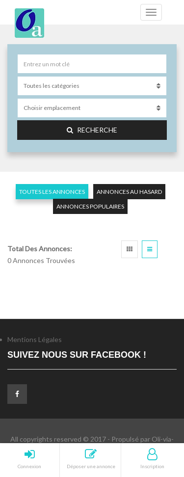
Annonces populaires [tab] (90, 206)
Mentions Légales (34, 339)
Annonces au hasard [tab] (129, 191)
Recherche (92, 130)
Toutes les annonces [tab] (52, 191)
